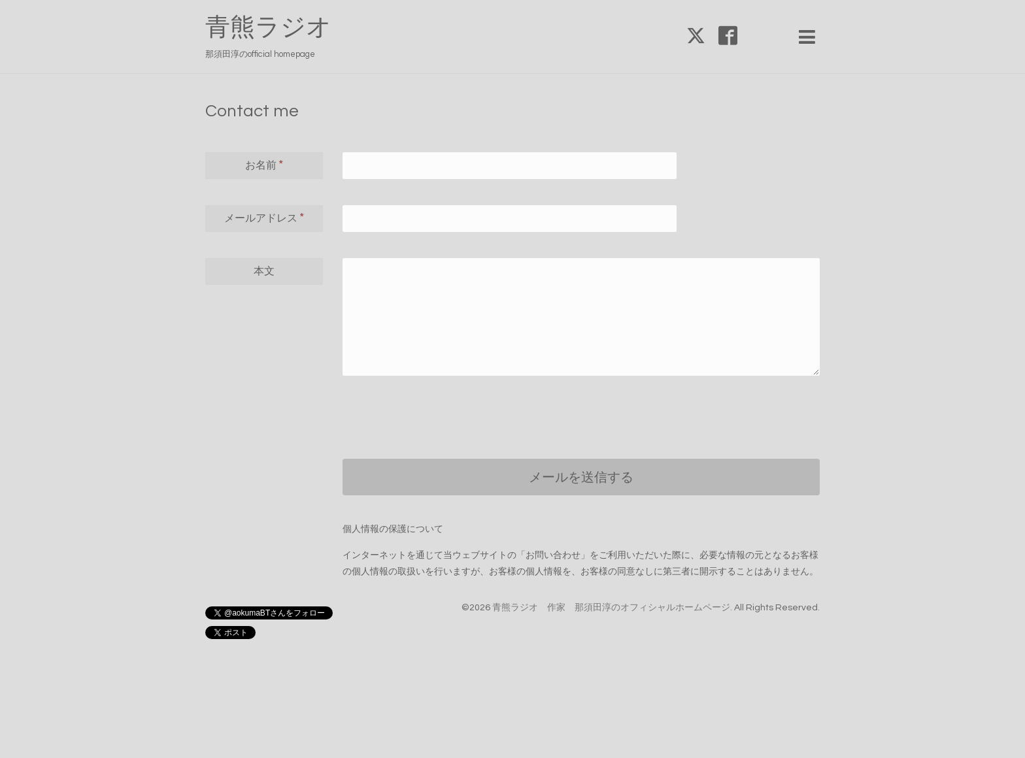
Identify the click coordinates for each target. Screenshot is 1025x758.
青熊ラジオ (280, 28)
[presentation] (442, 407)
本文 (264, 271)
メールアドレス (264, 217)
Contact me (252, 111)
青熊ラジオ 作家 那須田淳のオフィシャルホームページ (611, 607)
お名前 (264, 164)
